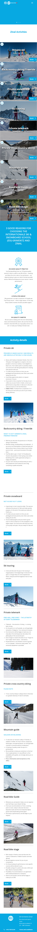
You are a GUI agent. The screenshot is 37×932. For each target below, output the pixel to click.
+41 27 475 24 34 (10, 929)
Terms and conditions (26, 929)
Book (32, 79)
